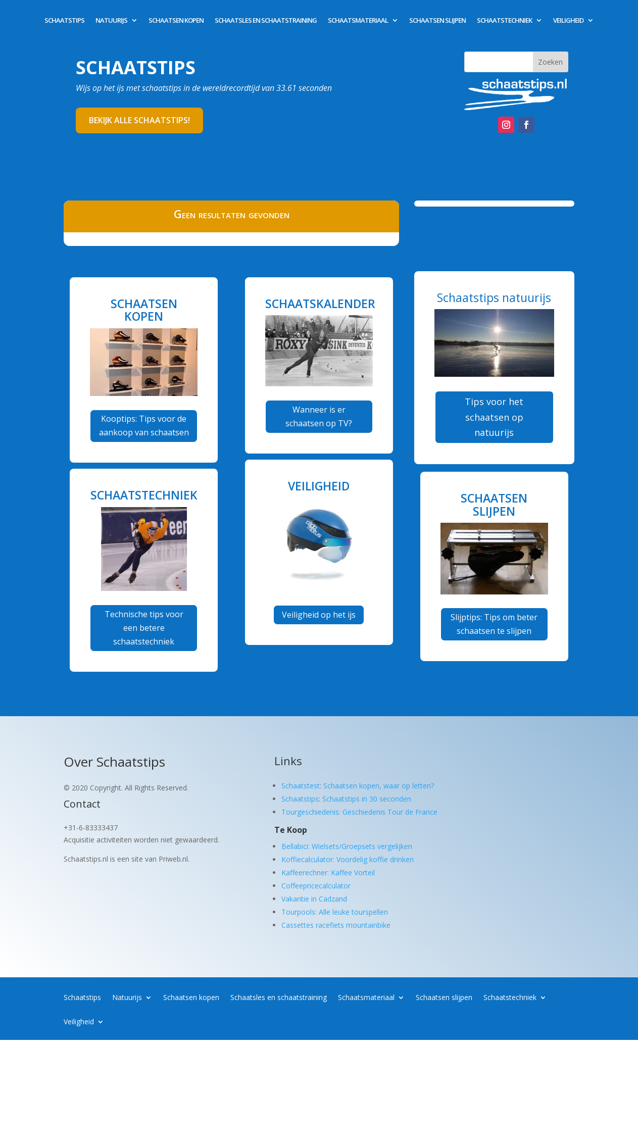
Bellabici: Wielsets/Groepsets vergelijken (346, 846)
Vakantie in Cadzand (314, 899)
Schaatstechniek (504, 21)
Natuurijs (111, 21)
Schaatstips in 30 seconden (366, 799)
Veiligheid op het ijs (319, 614)
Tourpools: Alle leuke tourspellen (334, 912)
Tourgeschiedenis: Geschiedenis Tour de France (359, 812)
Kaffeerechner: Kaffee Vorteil (328, 872)
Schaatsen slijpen (437, 21)
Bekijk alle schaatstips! (139, 120)
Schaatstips (64, 21)
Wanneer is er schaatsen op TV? (318, 416)
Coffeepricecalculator (316, 885)
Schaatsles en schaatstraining (266, 21)
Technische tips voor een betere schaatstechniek (144, 628)
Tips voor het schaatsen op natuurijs (494, 416)
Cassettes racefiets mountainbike (335, 925)
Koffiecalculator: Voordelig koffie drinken (347, 859)
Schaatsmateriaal (358, 21)
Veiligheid (568, 21)
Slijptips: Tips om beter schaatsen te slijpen (494, 624)
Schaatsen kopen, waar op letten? (378, 785)
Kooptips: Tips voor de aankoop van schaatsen (144, 425)
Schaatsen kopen (176, 21)
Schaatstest (300, 785)
